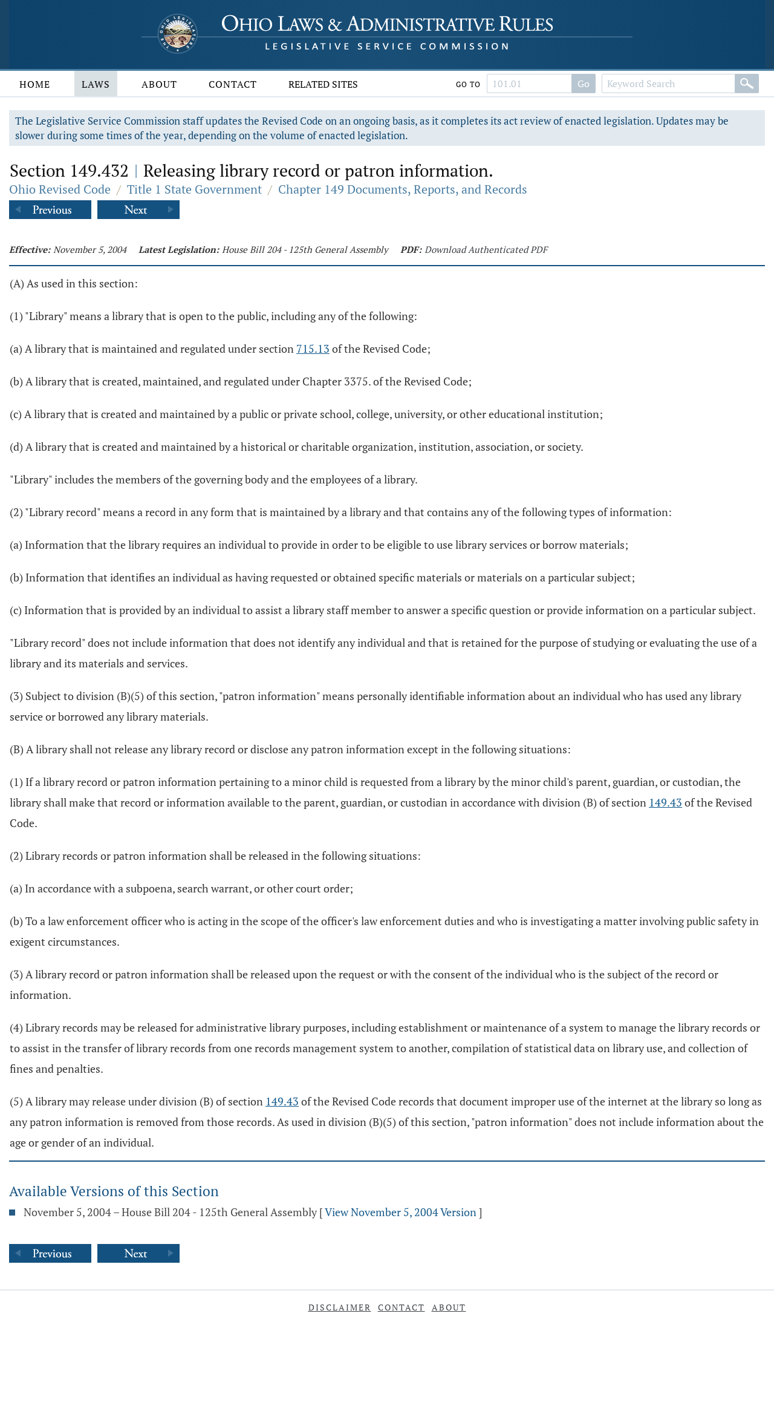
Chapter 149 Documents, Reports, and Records (402, 189)
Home (34, 84)
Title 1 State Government (194, 189)
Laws (96, 84)
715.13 (313, 348)
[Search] (747, 83)
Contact (233, 84)
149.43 (665, 802)
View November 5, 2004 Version (400, 1212)
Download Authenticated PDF (485, 249)
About (159, 84)
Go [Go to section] (583, 83)
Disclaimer (339, 1307)
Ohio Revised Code (60, 189)
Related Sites (323, 84)
